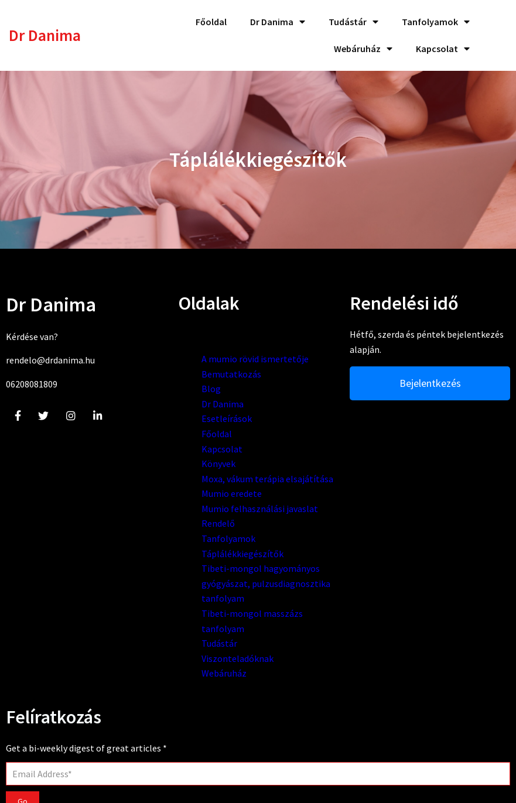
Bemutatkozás (188, 385)
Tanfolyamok (185, 580)
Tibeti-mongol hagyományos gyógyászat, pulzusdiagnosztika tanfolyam (197, 639)
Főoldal (173, 445)
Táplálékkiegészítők (199, 594)
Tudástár (176, 714)
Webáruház (180, 744)
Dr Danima (179, 415)
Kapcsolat (178, 460)
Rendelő (175, 565)
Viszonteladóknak (194, 730)
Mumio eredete (188, 520)
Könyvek (175, 475)
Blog (167, 400)
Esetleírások (183, 430)
